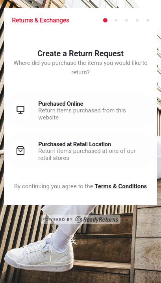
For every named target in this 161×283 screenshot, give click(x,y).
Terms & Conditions (120, 186)
